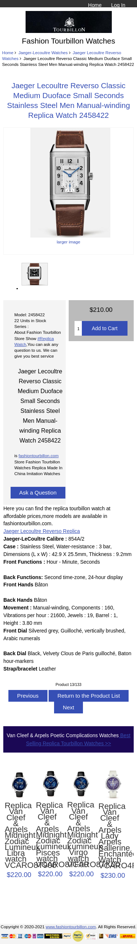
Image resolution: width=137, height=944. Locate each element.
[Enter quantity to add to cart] (78, 328)
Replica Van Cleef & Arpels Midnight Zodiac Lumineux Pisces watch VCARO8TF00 (47, 835)
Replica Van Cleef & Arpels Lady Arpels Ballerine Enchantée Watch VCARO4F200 (109, 836)
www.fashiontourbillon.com (71, 926)
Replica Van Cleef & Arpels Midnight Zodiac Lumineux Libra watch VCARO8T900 (16, 835)
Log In (118, 5)
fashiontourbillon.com (39, 455)
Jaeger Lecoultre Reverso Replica (41, 531)
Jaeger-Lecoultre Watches (43, 52)
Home (95, 5)
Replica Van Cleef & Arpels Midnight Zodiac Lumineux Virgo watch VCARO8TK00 (78, 834)
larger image (34, 274)
